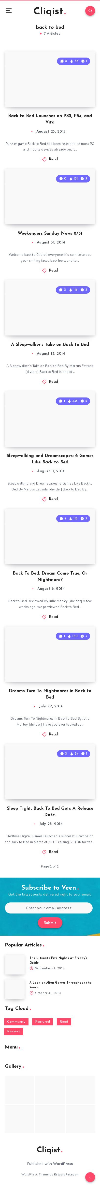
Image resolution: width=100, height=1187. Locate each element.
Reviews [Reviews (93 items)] (13, 1031)
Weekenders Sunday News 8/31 (50, 233)
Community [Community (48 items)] (16, 1022)
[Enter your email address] (49, 907)
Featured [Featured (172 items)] (42, 1022)
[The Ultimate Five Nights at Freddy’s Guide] (15, 964)
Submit (50, 923)
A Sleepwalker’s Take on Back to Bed (50, 344)
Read (53, 159)
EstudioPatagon (66, 1174)
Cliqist (49, 12)
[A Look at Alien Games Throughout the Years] (15, 989)
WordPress (63, 1163)
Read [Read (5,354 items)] (64, 1022)
